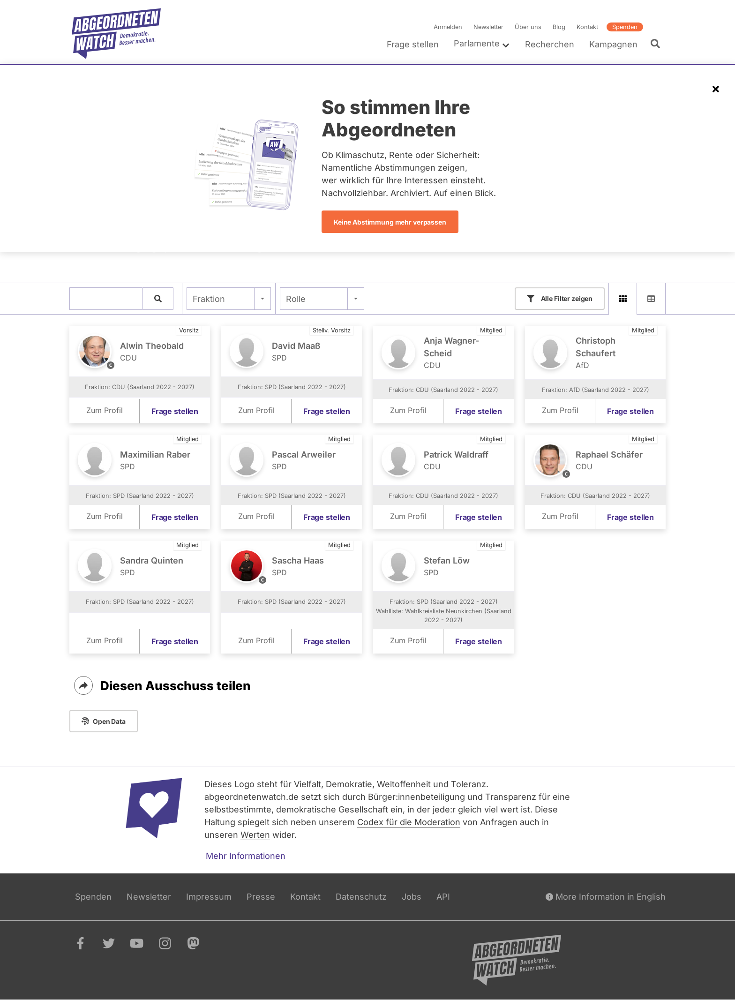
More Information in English (606, 896)
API (443, 897)
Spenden (625, 26)
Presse (261, 897)
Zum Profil (104, 410)
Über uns (528, 26)
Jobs (411, 897)
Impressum (209, 897)
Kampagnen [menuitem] (613, 44)
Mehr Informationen (245, 856)
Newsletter (488, 26)
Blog (559, 26)
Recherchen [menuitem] (549, 44)
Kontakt (587, 26)
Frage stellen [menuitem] (413, 44)
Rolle (296, 299)
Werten (255, 835)
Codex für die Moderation (408, 822)
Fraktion (209, 299)
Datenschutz (361, 897)
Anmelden (448, 26)
